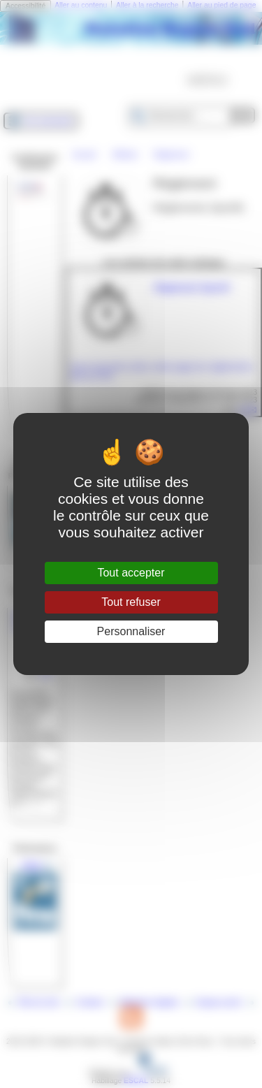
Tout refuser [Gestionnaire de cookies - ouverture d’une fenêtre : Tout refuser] (130, 602)
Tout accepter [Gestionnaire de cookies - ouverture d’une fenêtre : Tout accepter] (130, 573)
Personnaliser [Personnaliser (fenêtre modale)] (131, 631)
